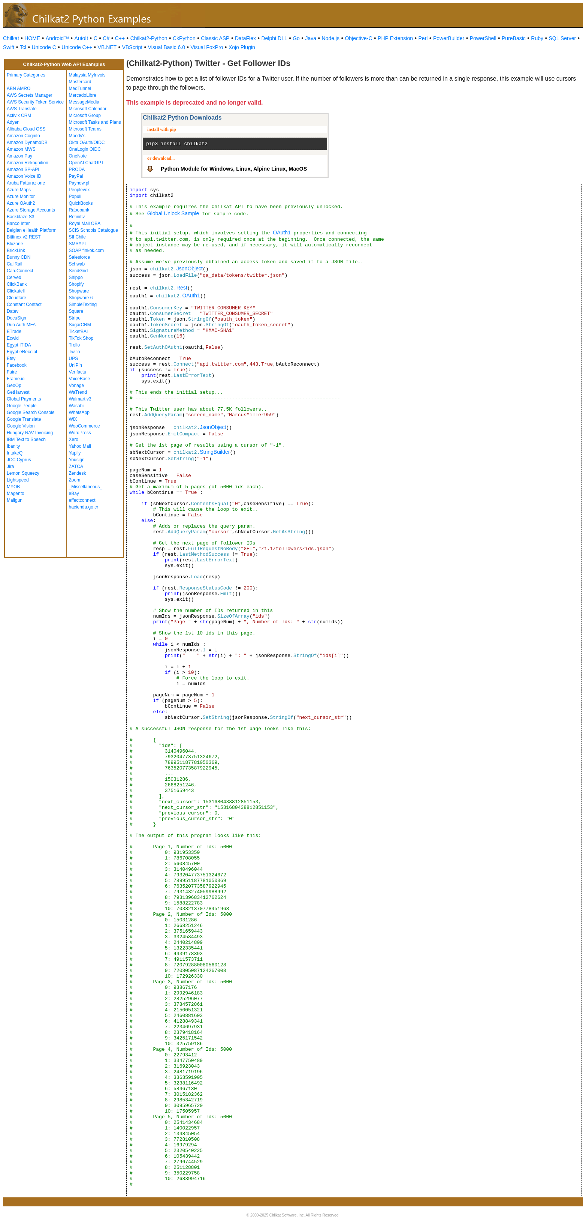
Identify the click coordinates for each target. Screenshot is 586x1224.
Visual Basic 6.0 (166, 47)
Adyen (13, 122)
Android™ (57, 38)
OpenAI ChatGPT (86, 162)
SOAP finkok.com (86, 250)
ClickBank (17, 284)
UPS (73, 358)
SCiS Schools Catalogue (93, 230)
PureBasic (514, 38)
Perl (423, 38)
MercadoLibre (82, 95)
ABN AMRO (18, 88)
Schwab (77, 264)
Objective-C (358, 38)
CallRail (14, 264)
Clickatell (16, 291)
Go (296, 38)
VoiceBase (79, 378)
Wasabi (76, 405)
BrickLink (16, 250)
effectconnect (82, 500)
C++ (120, 38)
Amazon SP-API (23, 169)
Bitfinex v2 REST (24, 237)
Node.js (330, 38)
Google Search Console (30, 412)
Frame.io (15, 378)
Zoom (75, 480)
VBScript (132, 47)
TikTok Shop (81, 338)
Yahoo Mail (80, 446)
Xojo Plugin (242, 47)
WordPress (80, 432)
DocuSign (16, 318)
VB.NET (107, 47)
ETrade (14, 331)
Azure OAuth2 (21, 203)
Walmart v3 (80, 399)
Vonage (76, 385)
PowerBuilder (448, 38)
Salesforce (79, 257)
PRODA (77, 169)
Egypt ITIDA (19, 345)
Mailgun (14, 500)
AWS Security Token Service (35, 102)
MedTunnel (80, 88)
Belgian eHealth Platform (32, 230)
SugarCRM (80, 324)
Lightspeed (18, 480)
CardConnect (20, 270)
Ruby (537, 38)
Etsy (11, 358)
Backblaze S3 (20, 216)
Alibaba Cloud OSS (26, 129)
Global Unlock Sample (173, 213)
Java (310, 38)
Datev (12, 311)
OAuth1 (281, 233)
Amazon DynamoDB (27, 142)
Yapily (75, 453)
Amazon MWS (21, 149)
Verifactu (78, 372)
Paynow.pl (79, 183)
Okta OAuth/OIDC (87, 142)
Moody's (77, 135)
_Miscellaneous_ (85, 486)
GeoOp (14, 385)
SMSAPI (77, 243)
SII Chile (77, 237)
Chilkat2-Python (148, 38)
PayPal (76, 176)
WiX (73, 419)
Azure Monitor (21, 196)
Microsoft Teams (85, 129)
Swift (8, 47)
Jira (10, 466)
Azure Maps (19, 189)
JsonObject (189, 269)
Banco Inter (18, 223)
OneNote (78, 156)
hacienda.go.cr (84, 507)
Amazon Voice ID (24, 176)
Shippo (76, 277)
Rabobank (79, 210)
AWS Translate (22, 108)
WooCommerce (84, 426)
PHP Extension (395, 38)
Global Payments (24, 399)
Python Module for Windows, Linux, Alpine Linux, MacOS (234, 169)
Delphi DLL (274, 38)
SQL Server (562, 38)
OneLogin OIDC (85, 149)
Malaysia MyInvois (87, 75)
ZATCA (76, 466)
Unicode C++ (76, 47)
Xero (73, 439)
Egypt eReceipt (22, 351)
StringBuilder (215, 452)
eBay (74, 493)
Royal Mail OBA (85, 223)
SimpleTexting (83, 304)
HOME (32, 38)
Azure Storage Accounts (31, 210)
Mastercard (80, 81)
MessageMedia (84, 102)
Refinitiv (77, 216)
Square (76, 311)
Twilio (74, 351)
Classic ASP (215, 38)
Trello (74, 345)
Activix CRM (19, 115)
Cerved (14, 277)
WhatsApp (79, 412)
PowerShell (483, 38)
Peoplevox (79, 189)
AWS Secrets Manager (29, 95)
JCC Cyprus (19, 459)
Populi (75, 196)
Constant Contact (24, 304)
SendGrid (78, 270)
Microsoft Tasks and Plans (95, 122)
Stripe (75, 318)
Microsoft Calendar (88, 108)
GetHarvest (18, 392)
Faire (12, 372)
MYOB (13, 486)
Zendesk (77, 473)
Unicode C (43, 47)
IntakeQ (14, 453)
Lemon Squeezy (23, 473)
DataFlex (245, 38)
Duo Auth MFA (21, 324)
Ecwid (13, 338)
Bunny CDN (18, 257)
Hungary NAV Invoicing (30, 432)
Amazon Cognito (23, 135)
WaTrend (78, 392)
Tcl (23, 47)
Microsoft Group (85, 115)
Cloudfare (16, 297)
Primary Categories (26, 75)
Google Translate (24, 419)
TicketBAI (78, 331)
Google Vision (21, 426)
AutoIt (81, 38)
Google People (21, 405)
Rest (181, 288)
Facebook (17, 365)
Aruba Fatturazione (26, 183)
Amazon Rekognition (27, 162)
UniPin (75, 365)
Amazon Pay (19, 156)
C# (106, 38)
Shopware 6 (81, 297)
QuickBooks (81, 203)
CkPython (184, 38)
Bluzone (15, 243)
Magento (15, 493)
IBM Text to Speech (26, 439)
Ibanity (13, 446)
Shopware (79, 291)
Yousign (77, 459)
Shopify (76, 284)
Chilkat (11, 38)
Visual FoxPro (206, 47)
